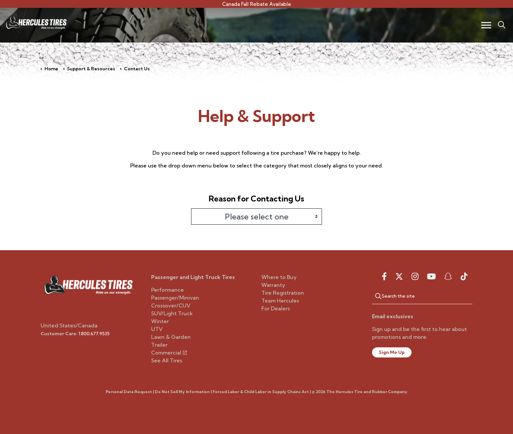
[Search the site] (422, 296)
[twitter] (399, 276)
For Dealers (275, 308)
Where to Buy (279, 277)
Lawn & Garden (171, 337)
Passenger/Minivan (175, 297)
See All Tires (166, 360)
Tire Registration (282, 292)
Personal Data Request (129, 391)
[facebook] (384, 276)
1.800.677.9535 (94, 334)
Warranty (273, 285)
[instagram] (415, 276)
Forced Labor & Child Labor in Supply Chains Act (261, 391)
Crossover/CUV (170, 305)
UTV (157, 329)
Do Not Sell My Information (182, 391)
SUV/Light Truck (172, 313)
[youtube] (431, 276)
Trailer (159, 344)
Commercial (169, 352)
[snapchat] (448, 276)
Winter (160, 321)
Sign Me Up (392, 352)
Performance (167, 289)
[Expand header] (486, 25)
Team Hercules (280, 300)
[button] (375, 296)
